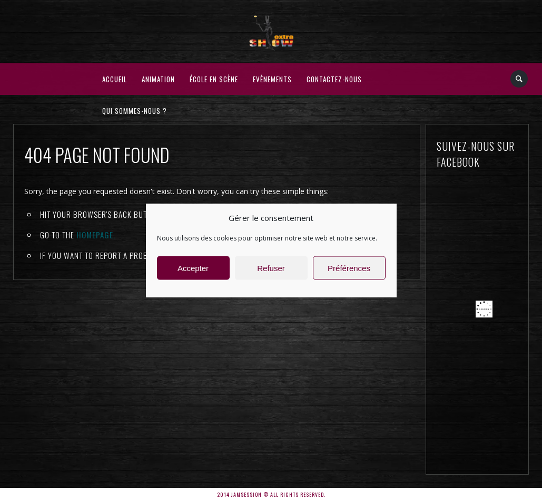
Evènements (272, 79)
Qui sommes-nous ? (134, 110)
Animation (158, 79)
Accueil (114, 79)
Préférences (349, 267)
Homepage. (95, 234)
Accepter (193, 267)
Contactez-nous (334, 79)
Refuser (271, 267)
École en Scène (214, 79)
